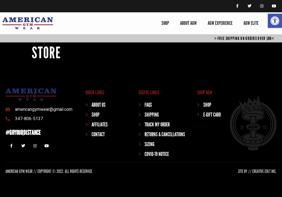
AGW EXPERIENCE (220, 23)
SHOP (165, 23)
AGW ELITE (250, 23)
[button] (275, 21)
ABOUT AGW (188, 23)
